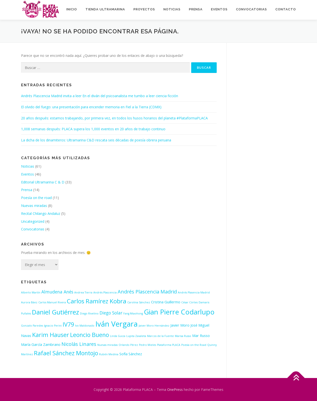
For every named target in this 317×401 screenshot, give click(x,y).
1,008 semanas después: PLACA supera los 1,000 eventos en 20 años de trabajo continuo (93, 129)
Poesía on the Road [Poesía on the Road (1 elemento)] (193, 345)
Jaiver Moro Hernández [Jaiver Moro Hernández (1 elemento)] (154, 325)
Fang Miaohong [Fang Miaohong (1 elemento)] (133, 313)
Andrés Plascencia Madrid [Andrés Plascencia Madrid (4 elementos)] (147, 291)
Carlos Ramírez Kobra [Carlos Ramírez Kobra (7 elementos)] (96, 301)
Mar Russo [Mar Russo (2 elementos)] (201, 335)
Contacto (285, 9)
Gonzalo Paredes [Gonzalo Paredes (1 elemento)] (32, 325)
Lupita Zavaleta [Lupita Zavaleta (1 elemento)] (136, 336)
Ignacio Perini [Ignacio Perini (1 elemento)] (53, 325)
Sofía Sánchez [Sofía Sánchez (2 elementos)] (130, 353)
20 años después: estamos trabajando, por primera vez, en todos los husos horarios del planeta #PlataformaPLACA (114, 118)
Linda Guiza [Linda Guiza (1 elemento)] (117, 336)
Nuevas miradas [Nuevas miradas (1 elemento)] (107, 345)
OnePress (175, 389)
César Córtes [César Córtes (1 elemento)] (189, 302)
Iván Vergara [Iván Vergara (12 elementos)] (116, 324)
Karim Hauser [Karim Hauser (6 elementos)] (50, 335)
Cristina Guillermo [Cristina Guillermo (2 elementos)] (165, 301)
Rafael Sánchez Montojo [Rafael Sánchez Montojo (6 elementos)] (66, 353)
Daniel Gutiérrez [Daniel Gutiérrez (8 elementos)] (55, 312)
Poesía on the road (36, 197)
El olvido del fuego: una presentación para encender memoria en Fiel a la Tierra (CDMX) (91, 107)
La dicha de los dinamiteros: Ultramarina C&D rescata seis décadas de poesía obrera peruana (96, 140)
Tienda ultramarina (105, 9)
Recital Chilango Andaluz (40, 213)
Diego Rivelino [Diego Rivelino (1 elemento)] (89, 313)
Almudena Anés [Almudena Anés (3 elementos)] (57, 292)
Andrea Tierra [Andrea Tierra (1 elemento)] (83, 292)
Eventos (219, 9)
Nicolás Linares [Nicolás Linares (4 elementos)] (78, 344)
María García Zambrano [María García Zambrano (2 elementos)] (40, 344)
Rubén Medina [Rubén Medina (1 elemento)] (108, 354)
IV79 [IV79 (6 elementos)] (68, 324)
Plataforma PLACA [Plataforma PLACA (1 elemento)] (168, 345)
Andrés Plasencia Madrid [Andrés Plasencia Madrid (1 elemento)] (194, 292)
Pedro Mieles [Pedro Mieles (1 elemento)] (147, 345)
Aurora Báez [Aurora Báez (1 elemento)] (29, 302)
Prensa (196, 9)
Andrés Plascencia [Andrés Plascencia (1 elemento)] (105, 292)
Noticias (172, 9)
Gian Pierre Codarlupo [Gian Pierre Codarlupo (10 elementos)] (179, 311)
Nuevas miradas (34, 205)
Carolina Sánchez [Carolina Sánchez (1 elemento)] (138, 302)
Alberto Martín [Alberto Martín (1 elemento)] (30, 292)
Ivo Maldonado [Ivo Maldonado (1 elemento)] (84, 325)
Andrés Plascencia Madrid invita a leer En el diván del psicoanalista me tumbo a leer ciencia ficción (99, 95)
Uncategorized (32, 221)
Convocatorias (251, 9)
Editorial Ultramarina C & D (42, 182)
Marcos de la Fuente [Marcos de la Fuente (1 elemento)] (160, 336)
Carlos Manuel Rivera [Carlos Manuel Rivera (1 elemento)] (52, 302)
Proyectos (144, 9)
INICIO (71, 9)
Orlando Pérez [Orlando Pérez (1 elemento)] (128, 345)
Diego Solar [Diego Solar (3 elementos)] (111, 313)
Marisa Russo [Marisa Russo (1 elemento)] (183, 336)
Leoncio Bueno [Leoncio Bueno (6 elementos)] (89, 335)
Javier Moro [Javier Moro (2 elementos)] (179, 325)
